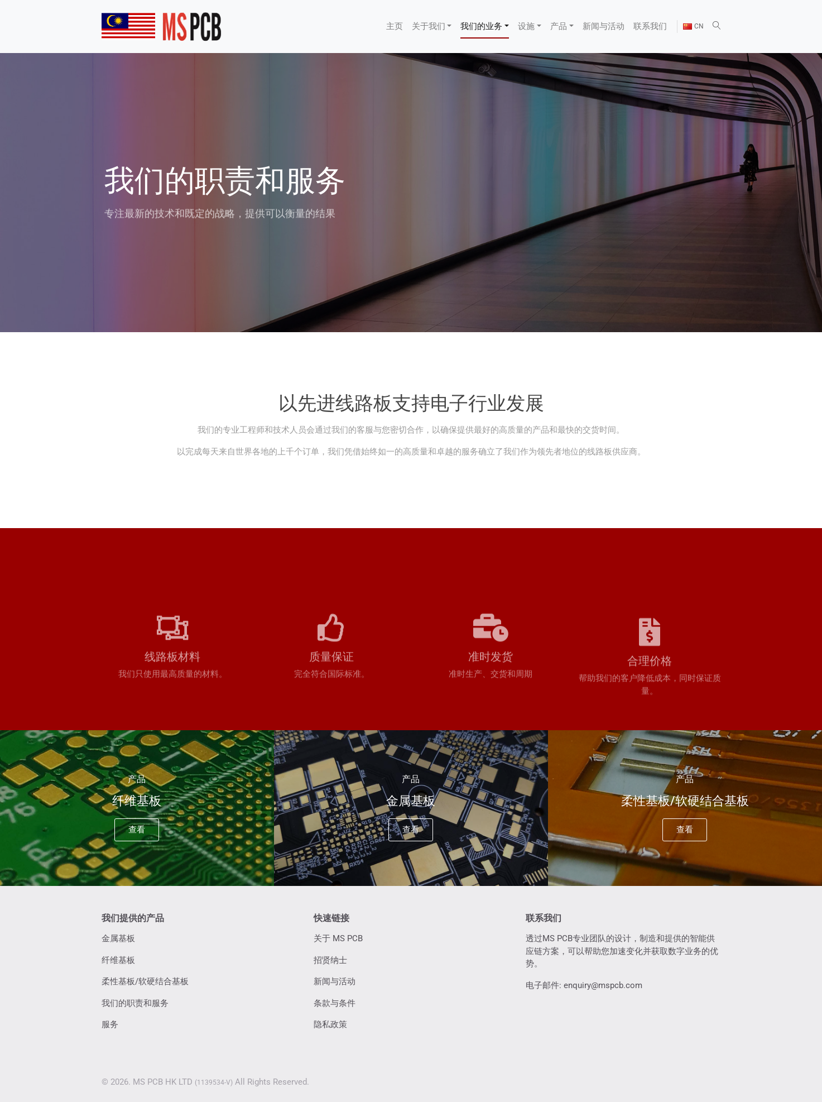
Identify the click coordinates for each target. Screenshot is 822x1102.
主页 (394, 26)
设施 (526, 26)
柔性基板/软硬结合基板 (145, 981)
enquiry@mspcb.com (603, 985)
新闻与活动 (603, 26)
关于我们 (428, 26)
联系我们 (650, 26)
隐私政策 (330, 1024)
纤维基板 (118, 960)
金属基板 (118, 938)
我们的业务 (481, 26)
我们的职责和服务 (135, 1003)
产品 (558, 26)
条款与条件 (334, 1003)
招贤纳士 (330, 960)
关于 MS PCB (338, 938)
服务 (110, 1024)
